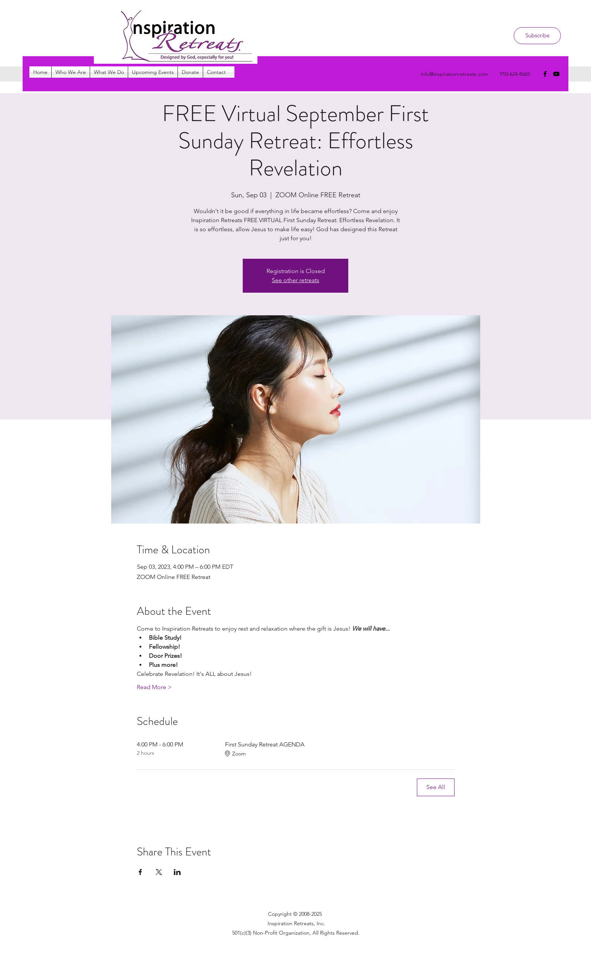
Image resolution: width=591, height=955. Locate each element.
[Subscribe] (537, 35)
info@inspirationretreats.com (454, 74)
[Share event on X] (158, 872)
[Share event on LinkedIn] (177, 872)
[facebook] (545, 74)
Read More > (154, 687)
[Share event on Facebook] (140, 872)
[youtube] (556, 74)
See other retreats (295, 280)
